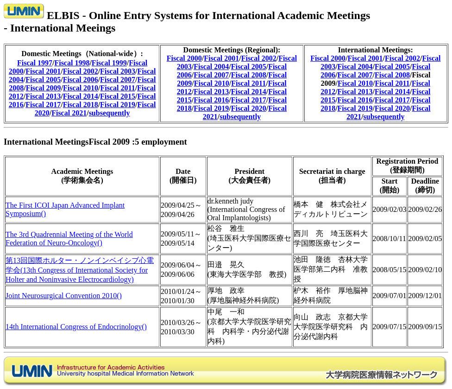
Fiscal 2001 (43, 71)
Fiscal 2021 (69, 113)
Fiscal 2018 (80, 104)
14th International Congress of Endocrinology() (76, 327)
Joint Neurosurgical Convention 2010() (64, 296)
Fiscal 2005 (43, 79)
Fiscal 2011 (117, 88)
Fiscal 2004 (211, 66)
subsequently (109, 113)
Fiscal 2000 (184, 58)
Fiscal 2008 (248, 75)
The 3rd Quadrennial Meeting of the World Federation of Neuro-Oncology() (69, 238)
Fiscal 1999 (109, 63)
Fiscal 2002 (80, 71)
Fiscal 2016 (211, 100)
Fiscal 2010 (80, 88)
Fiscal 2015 (117, 96)
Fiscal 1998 (71, 63)
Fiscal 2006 (80, 79)
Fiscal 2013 (43, 96)
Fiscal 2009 (43, 88)
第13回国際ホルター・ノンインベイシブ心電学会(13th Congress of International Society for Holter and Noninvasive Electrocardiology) (80, 269)
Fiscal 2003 (117, 71)
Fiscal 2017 (43, 104)
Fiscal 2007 (117, 79)
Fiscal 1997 (34, 63)
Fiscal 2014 (80, 96)
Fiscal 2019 (117, 104)
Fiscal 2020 (248, 108)
